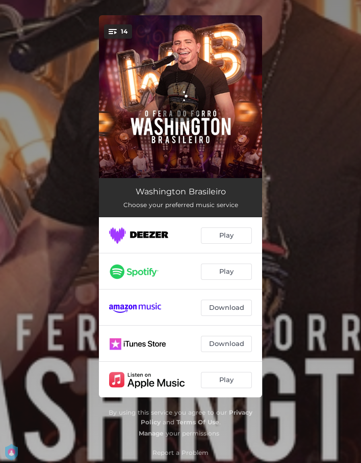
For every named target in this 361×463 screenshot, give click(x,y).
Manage (151, 433)
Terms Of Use (197, 422)
